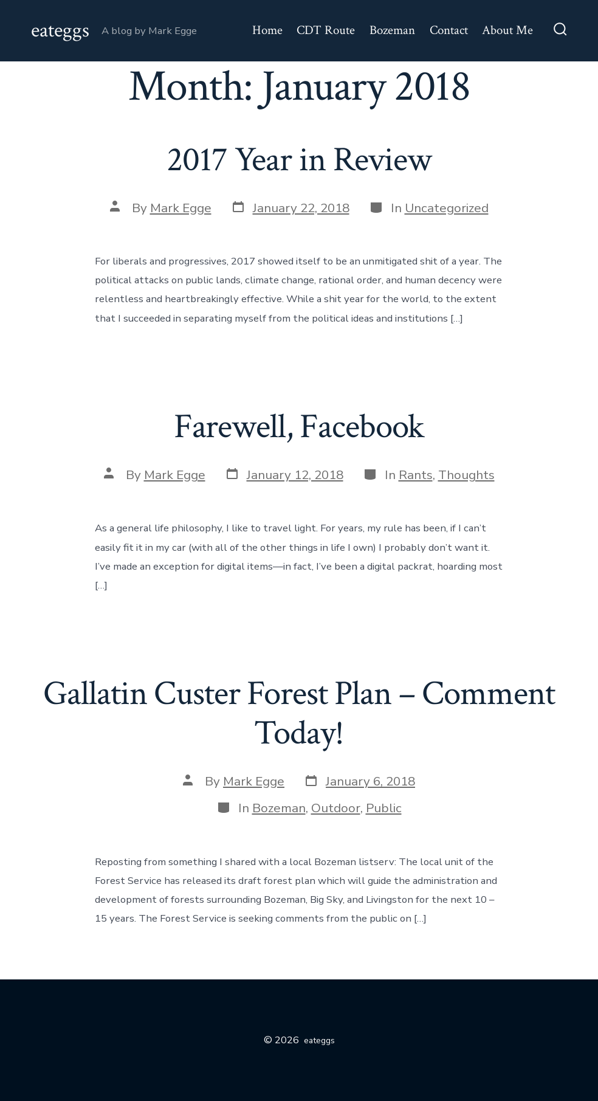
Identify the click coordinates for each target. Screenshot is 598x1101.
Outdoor (335, 807)
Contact (449, 30)
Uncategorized (447, 207)
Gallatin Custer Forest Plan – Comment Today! (298, 713)
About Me (507, 30)
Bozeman (392, 30)
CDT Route (326, 30)
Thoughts (466, 474)
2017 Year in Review (299, 159)
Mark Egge (180, 207)
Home (267, 30)
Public (384, 807)
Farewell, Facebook (299, 426)
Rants (416, 474)
